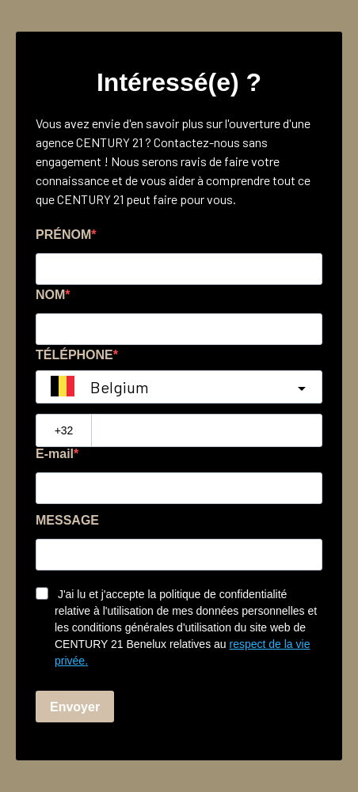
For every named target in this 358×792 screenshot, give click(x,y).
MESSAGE (67, 520)
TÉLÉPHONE (74, 355)
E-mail (55, 453)
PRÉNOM (63, 234)
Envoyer (75, 707)
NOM (50, 294)
